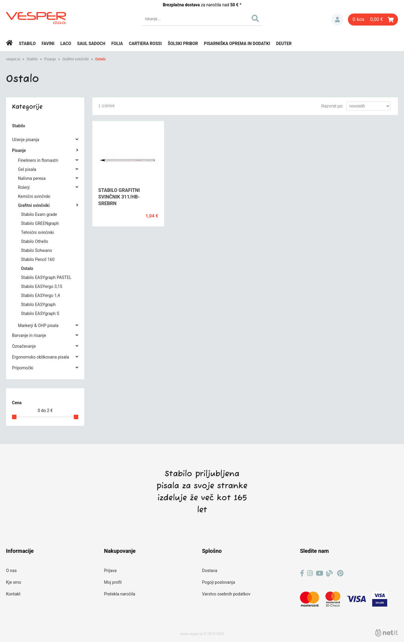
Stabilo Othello (34, 241)
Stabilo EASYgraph (38, 304)
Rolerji (24, 187)
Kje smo (13, 582)
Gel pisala (27, 169)
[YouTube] (319, 573)
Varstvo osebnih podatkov (226, 594)
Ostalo (100, 59)
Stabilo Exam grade (39, 214)
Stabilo (27, 43)
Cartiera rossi (145, 43)
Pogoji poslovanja (218, 582)
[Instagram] (310, 573)
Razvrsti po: (332, 106)
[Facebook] (302, 573)
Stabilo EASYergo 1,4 (40, 295)
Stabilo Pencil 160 (38, 259)
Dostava (209, 570)
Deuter (284, 43)
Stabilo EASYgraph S (40, 313)
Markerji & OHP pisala (38, 325)
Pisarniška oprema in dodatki (237, 43)
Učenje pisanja (25, 139)
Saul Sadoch (91, 43)
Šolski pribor (183, 43)
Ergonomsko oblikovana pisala (40, 357)
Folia (117, 43)
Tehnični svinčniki (37, 232)
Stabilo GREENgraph (40, 223)
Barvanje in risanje (29, 335)
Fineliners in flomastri (38, 160)
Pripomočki (22, 367)
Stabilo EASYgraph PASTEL (46, 277)
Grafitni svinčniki (75, 59)
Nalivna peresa (32, 178)
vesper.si (13, 59)
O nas (11, 570)
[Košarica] (373, 20)
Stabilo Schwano (36, 250)
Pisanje (50, 59)
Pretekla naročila (119, 594)
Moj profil (113, 582)
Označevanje (24, 346)
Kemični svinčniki (34, 196)
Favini (48, 43)
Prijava (337, 20)
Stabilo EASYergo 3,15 (41, 286)
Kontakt (13, 594)
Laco (65, 43)
